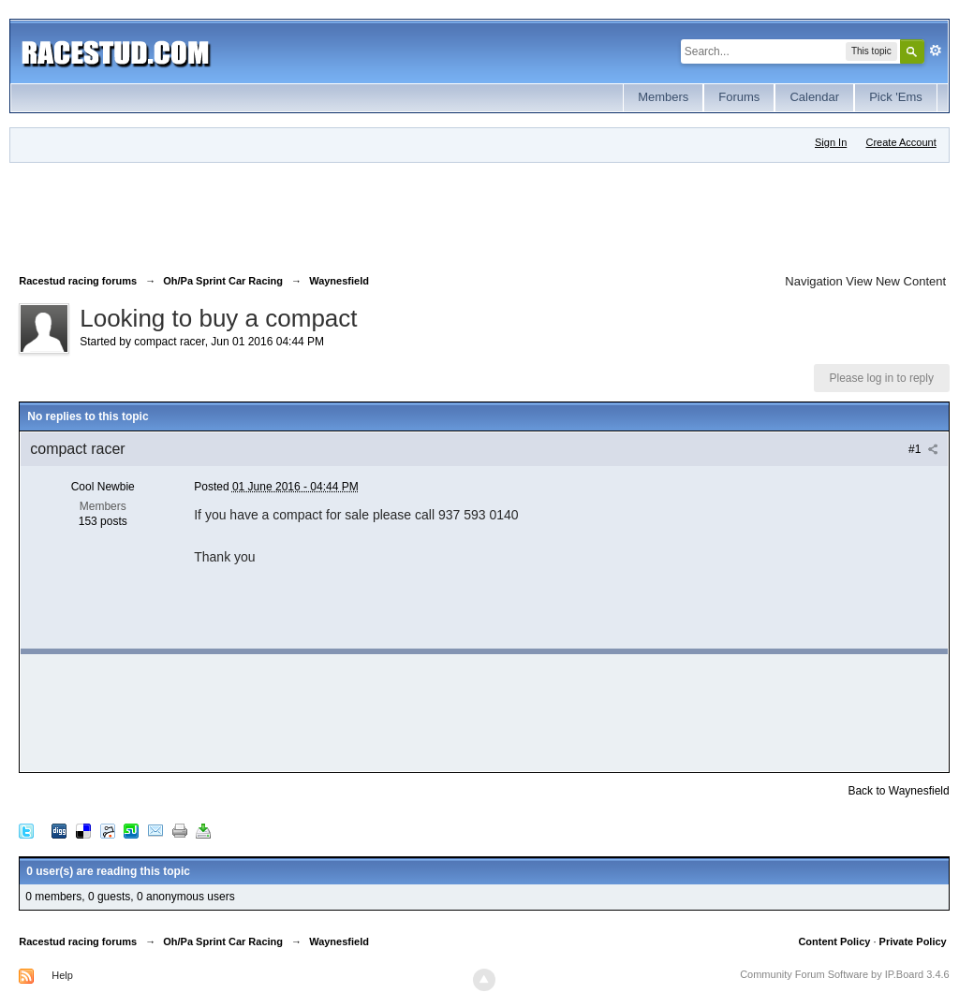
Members (663, 97)
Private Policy (913, 941)
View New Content (896, 281)
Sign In (831, 142)
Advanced (935, 50)
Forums (739, 97)
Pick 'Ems (895, 97)
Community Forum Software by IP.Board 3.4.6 (845, 974)
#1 (923, 449)
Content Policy (834, 941)
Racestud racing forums (78, 941)
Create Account (901, 142)
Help (62, 975)
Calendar (814, 97)
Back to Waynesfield (898, 790)
